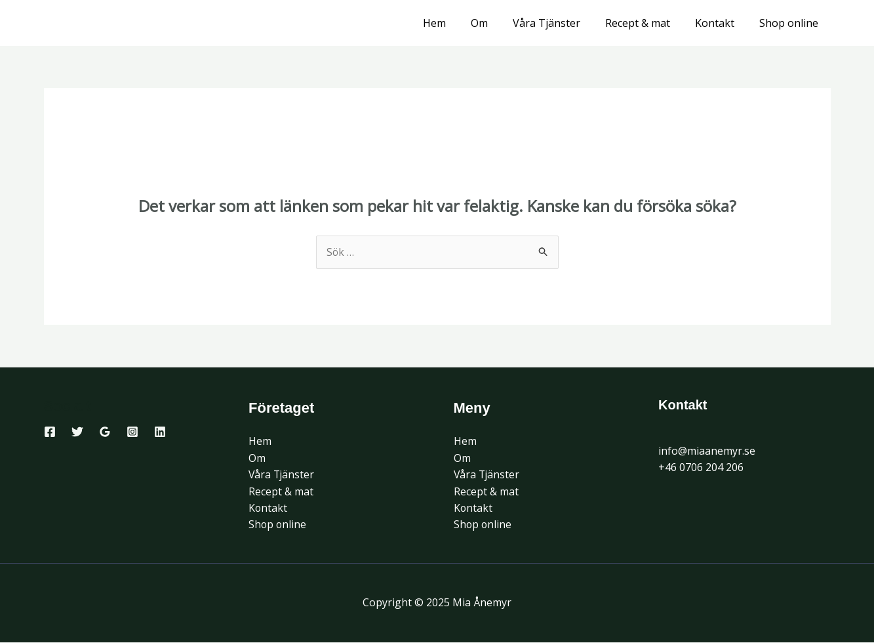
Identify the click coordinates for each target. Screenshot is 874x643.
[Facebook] (50, 432)
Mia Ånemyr (109, 23)
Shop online (790, 23)
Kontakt (720, 23)
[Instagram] (132, 432)
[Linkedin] (160, 432)
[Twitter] (77, 432)
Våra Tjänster (560, 23)
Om (497, 23)
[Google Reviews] (105, 432)
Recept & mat (647, 23)
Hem (456, 23)
